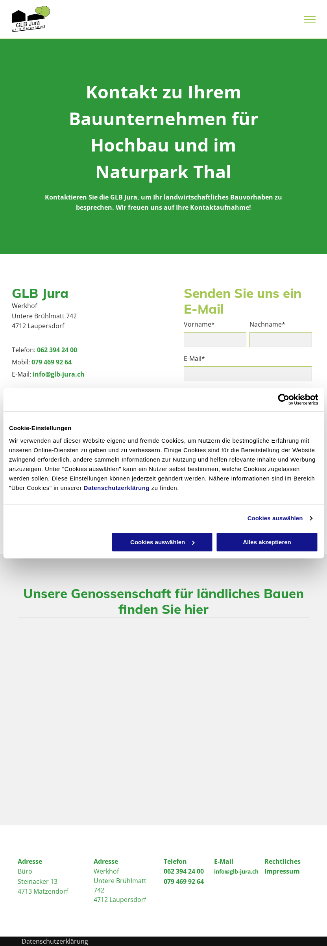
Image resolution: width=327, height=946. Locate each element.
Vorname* (199, 324)
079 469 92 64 (51, 362)
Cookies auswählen (275, 518)
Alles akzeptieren (267, 542)
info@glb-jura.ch (59, 374)
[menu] (309, 19)
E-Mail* (194, 358)
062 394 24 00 (57, 350)
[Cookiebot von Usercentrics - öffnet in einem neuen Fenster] (283, 399)
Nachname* (267, 324)
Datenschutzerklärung (117, 487)
